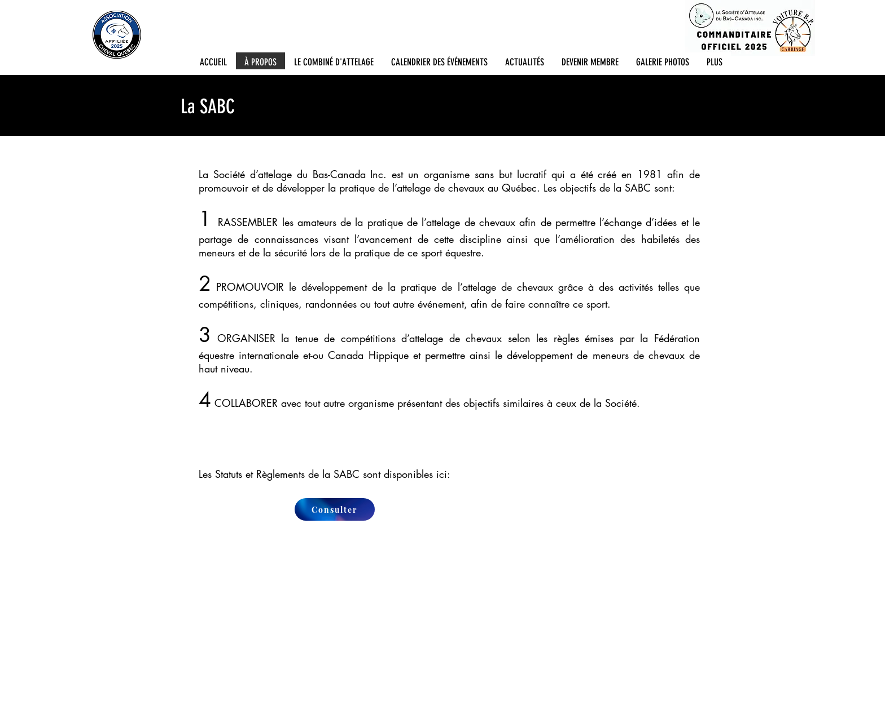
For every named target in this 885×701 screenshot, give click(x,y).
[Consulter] (335, 509)
